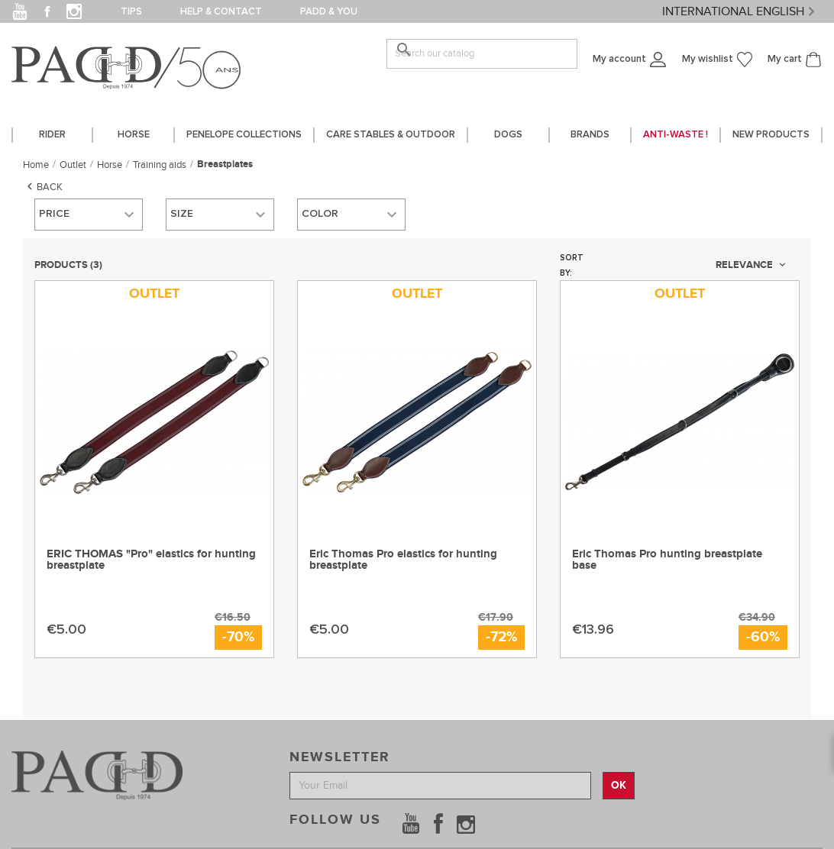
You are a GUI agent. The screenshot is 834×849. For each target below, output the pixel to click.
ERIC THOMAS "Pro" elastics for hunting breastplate (151, 559)
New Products (771, 135)
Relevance (752, 265)
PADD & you (328, 12)
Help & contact (221, 12)
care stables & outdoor (390, 135)
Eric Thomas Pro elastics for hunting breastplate (403, 559)
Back (43, 186)
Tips (131, 12)
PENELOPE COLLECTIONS (244, 135)
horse (134, 135)
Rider (52, 135)
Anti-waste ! (675, 135)
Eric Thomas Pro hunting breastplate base (667, 559)
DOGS (508, 135)
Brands (590, 135)
